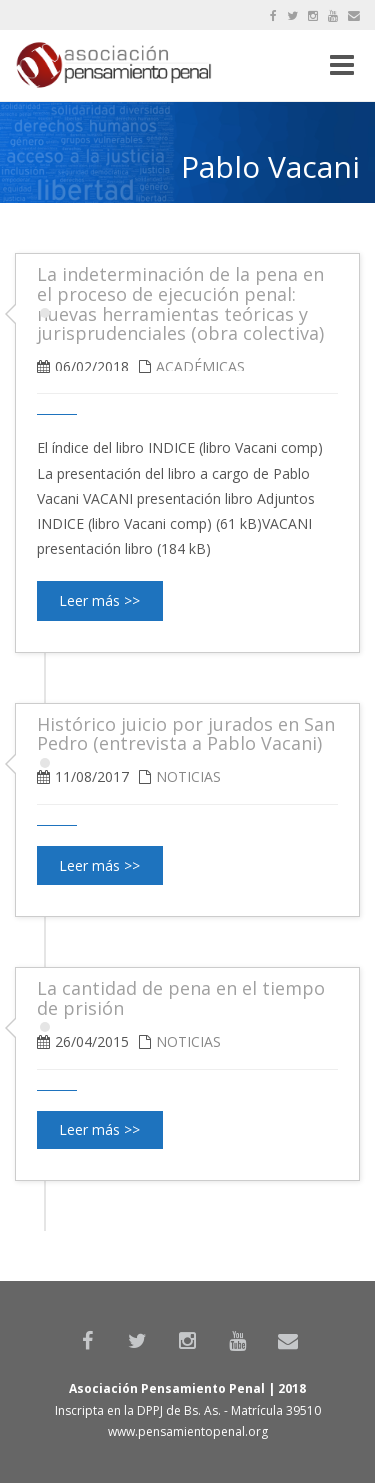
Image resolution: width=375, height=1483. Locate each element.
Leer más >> (99, 600)
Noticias (188, 776)
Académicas (200, 366)
